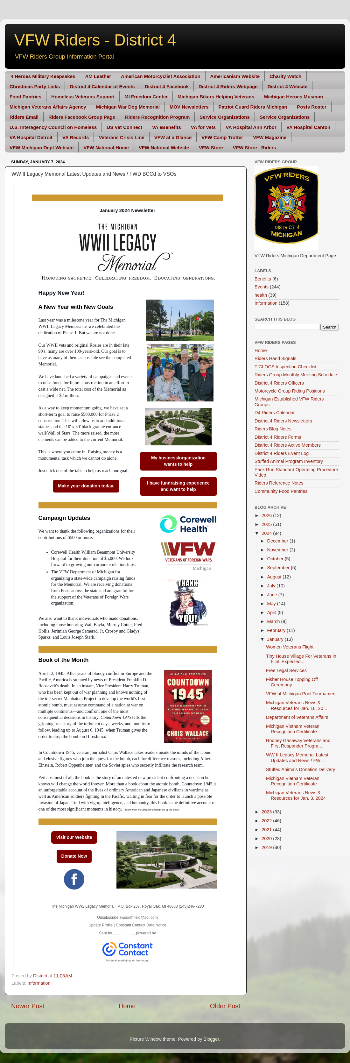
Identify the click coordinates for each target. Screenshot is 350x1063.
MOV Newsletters (189, 107)
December (278, 540)
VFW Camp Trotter (222, 137)
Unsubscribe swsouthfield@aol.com (127, 917)
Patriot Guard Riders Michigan (252, 107)
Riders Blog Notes (273, 428)
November (278, 549)
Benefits (263, 278)
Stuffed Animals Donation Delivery (300, 769)
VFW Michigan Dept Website (42, 147)
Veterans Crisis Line (121, 137)
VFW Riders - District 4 (95, 40)
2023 (267, 811)
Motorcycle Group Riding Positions (290, 390)
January (276, 639)
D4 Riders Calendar (275, 412)
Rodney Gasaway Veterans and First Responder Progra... (298, 743)
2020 (267, 838)
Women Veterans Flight (289, 646)
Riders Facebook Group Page (81, 117)
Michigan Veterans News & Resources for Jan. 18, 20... (296, 705)
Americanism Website (235, 76)
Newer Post (27, 1006)
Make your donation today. (86, 485)
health (261, 295)
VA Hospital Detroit (31, 137)
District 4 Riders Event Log (282, 453)
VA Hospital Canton (308, 127)
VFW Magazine (269, 137)
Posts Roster (311, 107)
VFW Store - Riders (254, 147)
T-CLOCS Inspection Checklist (285, 366)
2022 (267, 820)
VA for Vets (203, 127)
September (279, 567)
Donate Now (74, 856)
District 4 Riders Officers (279, 383)
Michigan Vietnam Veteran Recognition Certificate (292, 729)
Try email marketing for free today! (127, 960)
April (272, 612)
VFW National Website (164, 147)
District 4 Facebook (167, 86)
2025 (267, 524)
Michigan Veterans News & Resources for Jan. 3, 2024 (296, 795)
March (274, 621)
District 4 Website (288, 86)
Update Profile (100, 925)
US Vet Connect (124, 127)
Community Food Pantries (281, 491)
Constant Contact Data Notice (141, 925)
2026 (267, 515)
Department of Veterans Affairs (297, 717)
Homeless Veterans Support (83, 96)
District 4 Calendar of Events (102, 86)
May (272, 603)
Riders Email (24, 117)
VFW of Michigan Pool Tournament (301, 693)
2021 (267, 829)
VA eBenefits (166, 127)
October (276, 558)
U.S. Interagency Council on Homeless (53, 127)
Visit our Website (74, 837)
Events (262, 286)
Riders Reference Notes (279, 482)
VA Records (75, 137)
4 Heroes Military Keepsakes (43, 76)
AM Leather (98, 76)
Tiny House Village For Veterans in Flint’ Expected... (301, 659)
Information (38, 983)
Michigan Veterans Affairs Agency (48, 107)
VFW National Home (106, 147)
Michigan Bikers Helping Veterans (216, 96)
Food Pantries (25, 96)
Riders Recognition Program (157, 117)
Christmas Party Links (35, 86)
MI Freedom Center (146, 96)
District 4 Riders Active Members (288, 445)
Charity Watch (285, 76)
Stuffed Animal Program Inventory (289, 461)
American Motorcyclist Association (160, 76)
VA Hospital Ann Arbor (251, 127)
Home (127, 1006)
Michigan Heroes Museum (293, 96)
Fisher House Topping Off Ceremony (292, 682)
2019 (267, 847)
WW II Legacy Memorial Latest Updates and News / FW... (297, 757)
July (272, 585)
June (272, 594)
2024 (267, 533)
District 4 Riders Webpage (228, 86)
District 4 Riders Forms (278, 437)
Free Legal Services (286, 670)
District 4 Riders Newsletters (283, 420)
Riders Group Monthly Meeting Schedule (296, 374)
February (277, 630)
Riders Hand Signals (275, 358)
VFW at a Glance (173, 137)
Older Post (225, 1006)
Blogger (211, 1039)
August (275, 576)
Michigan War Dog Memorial (128, 107)
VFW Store (211, 147)
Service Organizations (225, 117)
